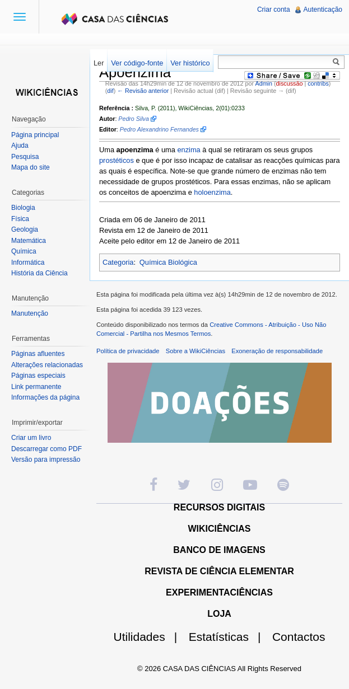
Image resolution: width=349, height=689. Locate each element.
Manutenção (29, 313)
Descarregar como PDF (46, 449)
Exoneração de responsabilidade (277, 351)
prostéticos (116, 160)
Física (20, 219)
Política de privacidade (128, 351)
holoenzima (212, 192)
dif (110, 90)
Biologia (23, 208)
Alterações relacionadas (47, 365)
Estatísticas (229, 636)
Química (23, 251)
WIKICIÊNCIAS (219, 528)
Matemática (28, 241)
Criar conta (273, 9)
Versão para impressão (45, 459)
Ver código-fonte (137, 63)
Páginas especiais (38, 375)
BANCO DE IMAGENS (219, 550)
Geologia (24, 229)
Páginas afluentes (37, 354)
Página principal (35, 135)
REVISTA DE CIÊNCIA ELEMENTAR (219, 571)
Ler (99, 63)
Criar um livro (31, 438)
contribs (318, 83)
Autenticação (323, 9)
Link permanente (36, 387)
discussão (289, 83)
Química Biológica (168, 262)
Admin (263, 83)
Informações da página (45, 397)
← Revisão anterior (143, 90)
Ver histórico (190, 63)
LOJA (219, 613)
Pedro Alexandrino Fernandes (159, 129)
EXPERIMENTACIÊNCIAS (219, 592)
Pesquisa (25, 157)
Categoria (118, 262)
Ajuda (20, 145)
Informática (27, 262)
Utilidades (150, 636)
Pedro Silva (133, 118)
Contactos (298, 636)
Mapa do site (30, 167)
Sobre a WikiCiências (195, 351)
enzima (188, 150)
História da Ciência (39, 273)
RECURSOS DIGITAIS (219, 507)
